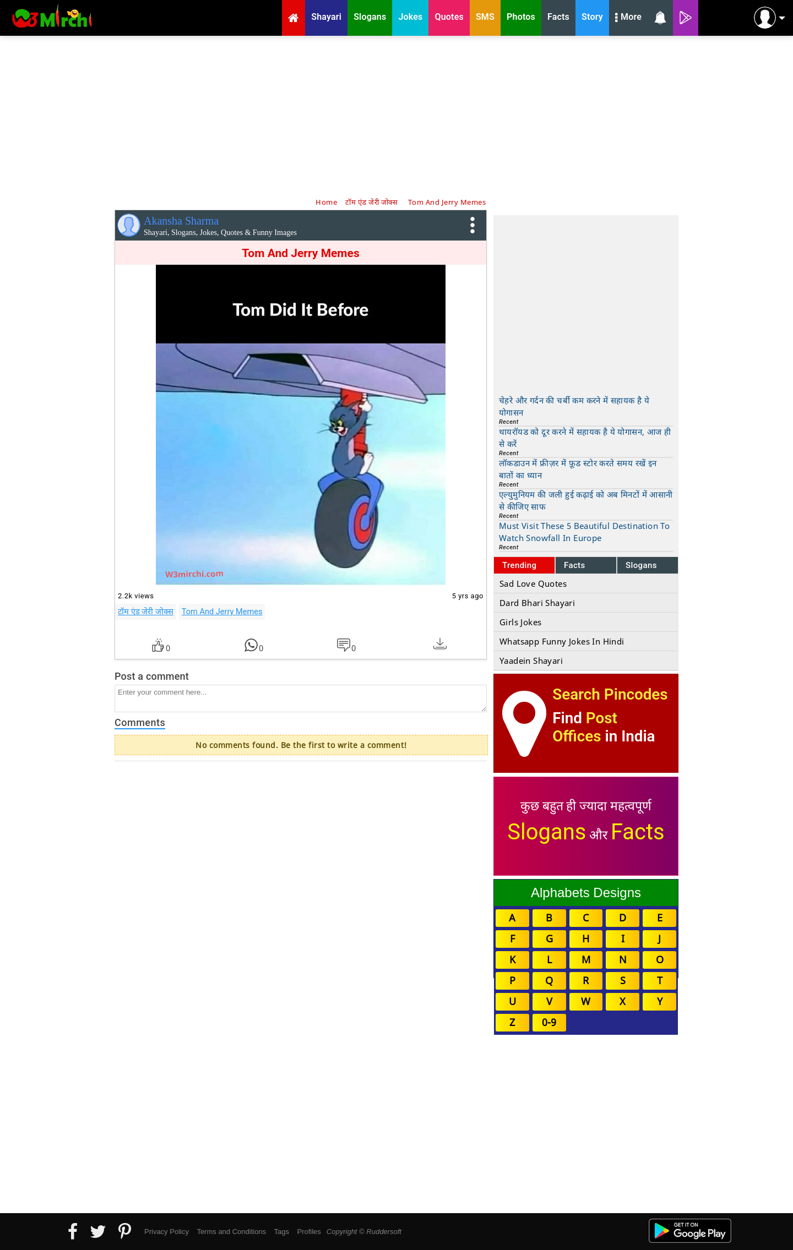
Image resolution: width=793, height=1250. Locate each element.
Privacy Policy (166, 1231)
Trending (519, 565)
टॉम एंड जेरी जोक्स (145, 611)
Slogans (641, 565)
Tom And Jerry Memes (222, 611)
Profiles (309, 1231)
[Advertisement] (396, 116)
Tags (281, 1231)
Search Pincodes (609, 694)
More (628, 18)
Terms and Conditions (231, 1231)
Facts (574, 565)
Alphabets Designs (586, 892)
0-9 (549, 1022)
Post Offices (584, 727)
